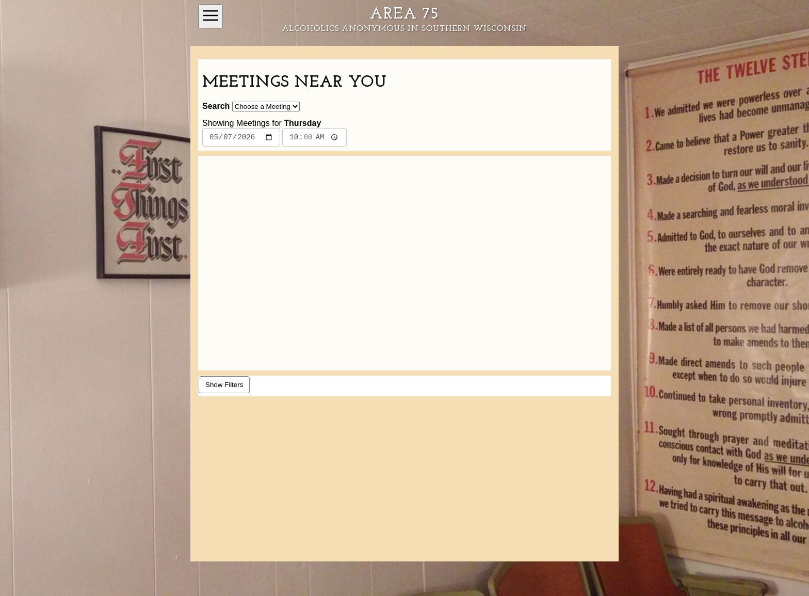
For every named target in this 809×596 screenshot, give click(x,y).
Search (216, 106)
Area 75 (404, 14)
